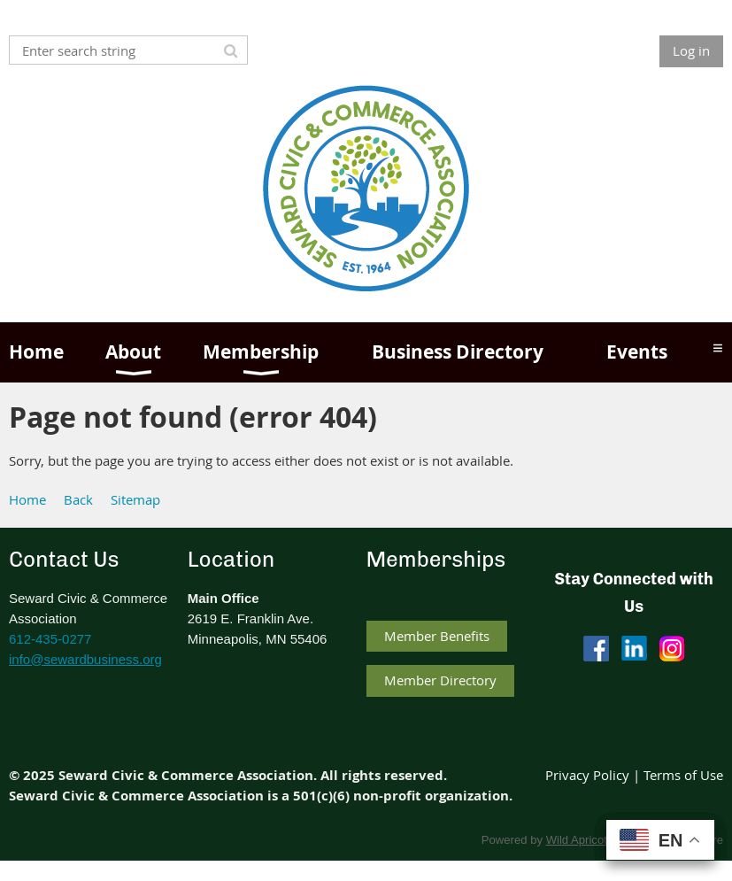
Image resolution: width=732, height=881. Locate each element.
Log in (691, 50)
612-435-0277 (50, 638)
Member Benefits (436, 636)
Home (27, 499)
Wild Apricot (576, 839)
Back (78, 499)
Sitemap (135, 499)
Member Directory (440, 680)
